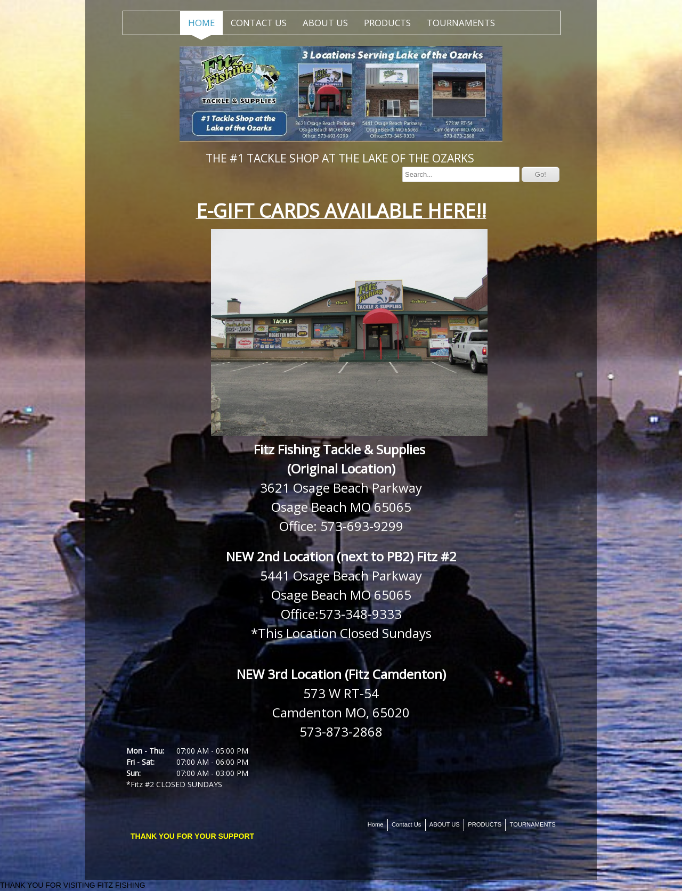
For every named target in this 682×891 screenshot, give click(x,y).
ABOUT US (325, 23)
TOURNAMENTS (461, 23)
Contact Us (259, 23)
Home (201, 23)
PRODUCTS (387, 23)
